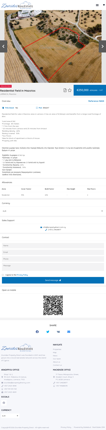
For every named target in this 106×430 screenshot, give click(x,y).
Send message (53, 280)
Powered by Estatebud (82, 427)
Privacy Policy (22, 275)
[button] (97, 5)
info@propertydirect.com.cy (53, 227)
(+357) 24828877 (53, 230)
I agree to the (16, 275)
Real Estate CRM (98, 427)
